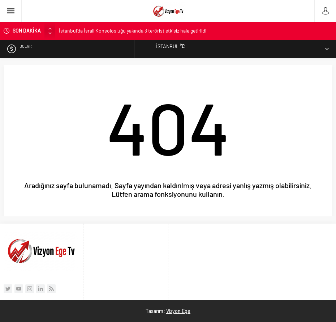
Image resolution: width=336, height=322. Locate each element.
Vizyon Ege (178, 311)
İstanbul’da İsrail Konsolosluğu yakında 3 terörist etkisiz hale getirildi (132, 30)
